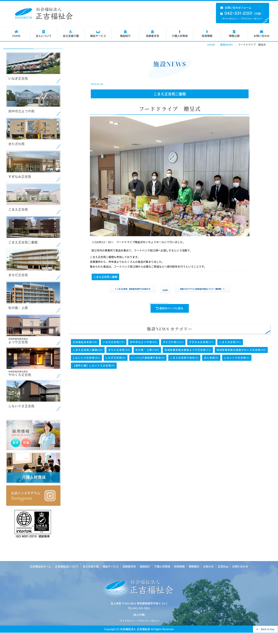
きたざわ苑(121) (173, 342)
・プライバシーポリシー (251, 18)
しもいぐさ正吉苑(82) (86, 357)
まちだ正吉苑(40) (119, 350)
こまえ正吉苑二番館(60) (88, 350)
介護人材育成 (180, 33)
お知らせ (208, 566)
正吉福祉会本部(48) (85, 342)
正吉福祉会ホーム (41, 566)
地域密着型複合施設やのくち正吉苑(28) (241, 350)
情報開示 (193, 566)
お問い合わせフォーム (235, 7)
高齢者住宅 (153, 33)
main (165, 289)
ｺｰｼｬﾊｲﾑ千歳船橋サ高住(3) (148, 357)
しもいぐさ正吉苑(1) (237, 357)
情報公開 (234, 33)
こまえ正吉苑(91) (230, 342)
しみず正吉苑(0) (115, 357)
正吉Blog (222, 566)
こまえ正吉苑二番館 (170, 94)
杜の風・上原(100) (147, 350)
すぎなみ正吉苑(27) (201, 342)
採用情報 (207, 33)
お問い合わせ (262, 33)
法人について (43, 33)
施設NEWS (226, 44)
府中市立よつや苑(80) (143, 342)
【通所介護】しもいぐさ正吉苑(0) (94, 365)
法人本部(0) (211, 357)
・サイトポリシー (229, 18)
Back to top (265, 629)
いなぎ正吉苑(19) (114, 342)
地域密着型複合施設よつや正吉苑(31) (188, 350)
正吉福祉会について (68, 566)
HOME (16, 33)
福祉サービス (98, 33)
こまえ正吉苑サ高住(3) (184, 357)
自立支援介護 (71, 33)
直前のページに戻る (169, 308)
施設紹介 (125, 33)
